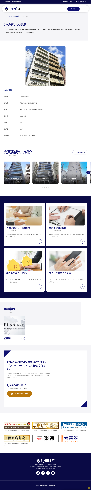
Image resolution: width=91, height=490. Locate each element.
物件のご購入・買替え (68, 1)
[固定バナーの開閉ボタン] (89, 488)
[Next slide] (88, 172)
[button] (41, 187)
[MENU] (83, 8)
